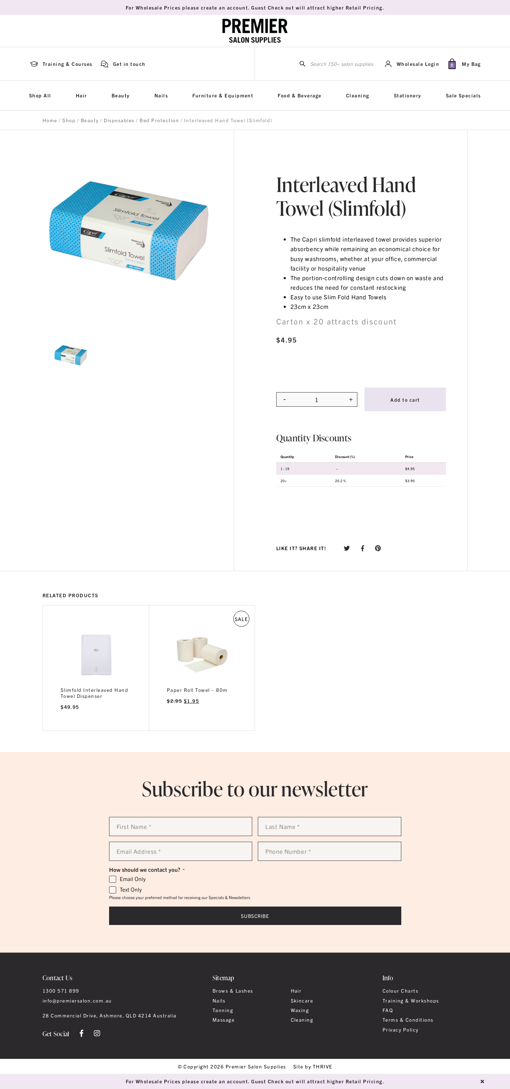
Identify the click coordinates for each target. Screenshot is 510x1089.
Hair (81, 95)
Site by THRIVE (313, 1066)
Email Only (133, 879)
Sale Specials (463, 95)
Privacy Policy (400, 1029)
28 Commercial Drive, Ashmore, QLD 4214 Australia (109, 1015)
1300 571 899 (60, 990)
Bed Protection (159, 120)
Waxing (300, 1010)
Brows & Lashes (232, 990)
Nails (161, 95)
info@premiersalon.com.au (77, 1000)
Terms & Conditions (408, 1019)
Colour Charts (400, 990)
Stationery (407, 95)
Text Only (131, 889)
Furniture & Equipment (222, 95)
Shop (68, 120)
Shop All (40, 95)
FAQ (387, 1010)
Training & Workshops (410, 1000)
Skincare (302, 1000)
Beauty (121, 95)
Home (49, 120)
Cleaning (357, 95)
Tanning (222, 1010)
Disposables (119, 120)
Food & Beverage (299, 95)
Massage (223, 1019)
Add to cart (405, 399)
